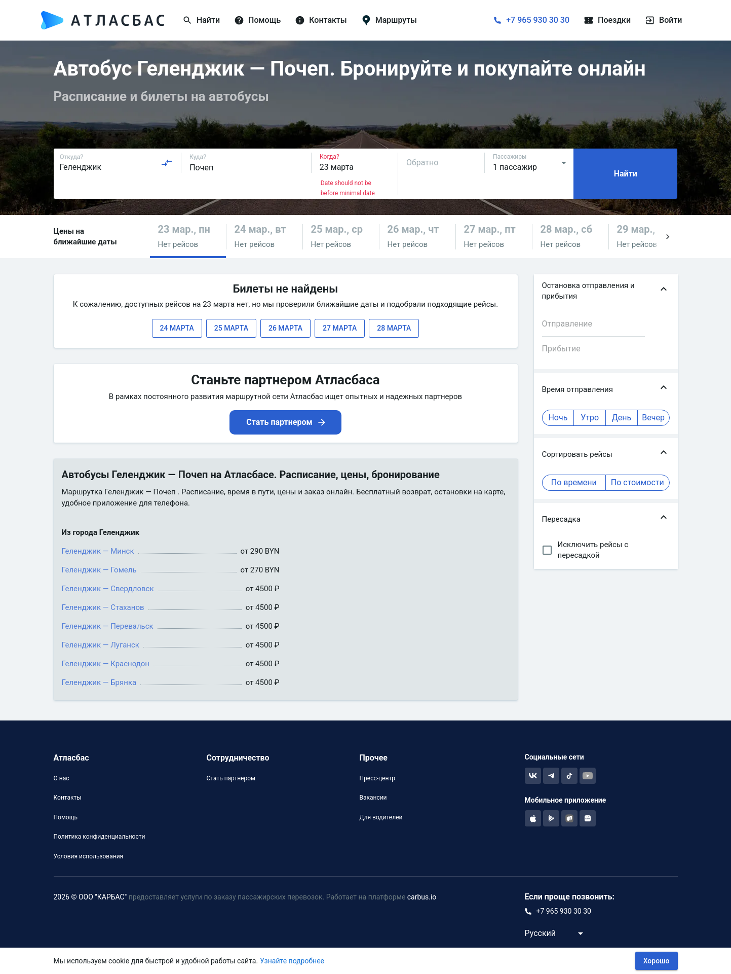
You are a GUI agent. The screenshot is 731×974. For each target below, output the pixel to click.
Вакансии (373, 797)
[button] (188, 236)
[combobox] (116, 163)
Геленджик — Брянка (99, 682)
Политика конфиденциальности (99, 836)
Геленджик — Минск (98, 551)
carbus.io (422, 897)
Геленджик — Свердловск (108, 588)
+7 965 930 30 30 (537, 20)
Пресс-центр (377, 778)
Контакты (68, 797)
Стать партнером (230, 778)
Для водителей (380, 817)
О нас (61, 778)
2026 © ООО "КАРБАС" (90, 897)
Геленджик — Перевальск (107, 626)
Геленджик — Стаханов (103, 607)
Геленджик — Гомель (99, 569)
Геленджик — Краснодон (106, 663)
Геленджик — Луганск (100, 645)
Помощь (66, 817)
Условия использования (89, 856)
